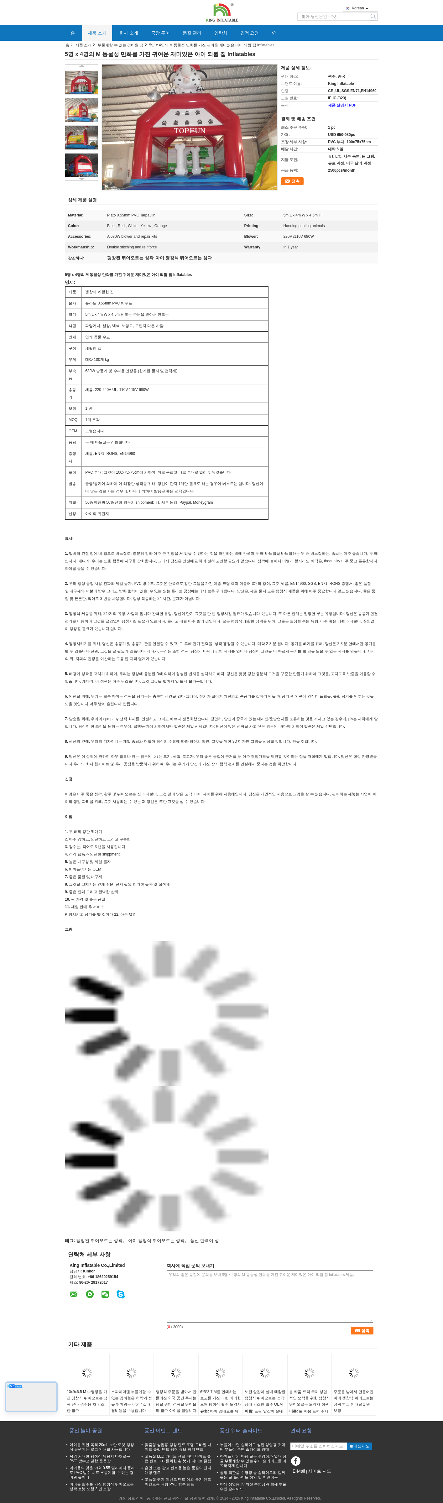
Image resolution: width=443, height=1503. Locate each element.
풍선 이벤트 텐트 (163, 1430)
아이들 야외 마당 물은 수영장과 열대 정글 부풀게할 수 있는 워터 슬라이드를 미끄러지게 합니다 (253, 1461)
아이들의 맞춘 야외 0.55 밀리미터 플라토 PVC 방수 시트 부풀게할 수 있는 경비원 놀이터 (102, 1473)
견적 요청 (249, 32)
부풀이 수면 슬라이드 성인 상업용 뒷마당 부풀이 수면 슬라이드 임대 (252, 1447)
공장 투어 (160, 32)
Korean (360, 8)
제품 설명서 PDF (342, 105)
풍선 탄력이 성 (204, 1240)
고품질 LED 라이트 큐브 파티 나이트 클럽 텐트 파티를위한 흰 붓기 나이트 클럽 (178, 1458)
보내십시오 (359, 1446)
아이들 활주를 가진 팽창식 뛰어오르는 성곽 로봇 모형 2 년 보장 (102, 1486)
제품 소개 (97, 32)
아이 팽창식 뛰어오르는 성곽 (156, 1240)
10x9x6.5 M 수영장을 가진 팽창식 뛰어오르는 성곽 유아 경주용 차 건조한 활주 (87, 1401)
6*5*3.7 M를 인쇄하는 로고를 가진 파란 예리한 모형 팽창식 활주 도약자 (220, 1398)
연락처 (220, 32)
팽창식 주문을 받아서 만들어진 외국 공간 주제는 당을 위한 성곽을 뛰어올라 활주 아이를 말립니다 (176, 1401)
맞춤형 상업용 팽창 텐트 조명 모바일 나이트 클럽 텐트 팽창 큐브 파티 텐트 (178, 1447)
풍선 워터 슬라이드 (241, 1430)
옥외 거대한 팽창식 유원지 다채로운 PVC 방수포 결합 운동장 (100, 1458)
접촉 (295, 181)
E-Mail (299, 1471)
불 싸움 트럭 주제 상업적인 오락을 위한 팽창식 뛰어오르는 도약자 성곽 (309, 1398)
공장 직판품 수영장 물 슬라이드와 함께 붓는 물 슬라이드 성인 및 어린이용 (252, 1475)
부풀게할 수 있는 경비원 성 (120, 45)
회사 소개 (128, 32)
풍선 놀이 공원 (85, 1430)
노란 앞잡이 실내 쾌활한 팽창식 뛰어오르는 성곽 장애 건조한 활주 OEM (265, 1398)
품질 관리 (192, 32)
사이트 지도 (319, 1471)
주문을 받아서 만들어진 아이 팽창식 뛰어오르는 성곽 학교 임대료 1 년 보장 (353, 1401)
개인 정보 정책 (131, 1498)
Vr (274, 32)
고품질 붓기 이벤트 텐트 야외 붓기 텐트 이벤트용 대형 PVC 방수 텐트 (178, 1481)
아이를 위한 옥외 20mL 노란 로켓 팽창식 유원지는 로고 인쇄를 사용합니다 (102, 1447)
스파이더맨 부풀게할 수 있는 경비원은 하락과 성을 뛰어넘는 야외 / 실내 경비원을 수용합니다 (131, 1401)
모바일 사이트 (304, 1479)
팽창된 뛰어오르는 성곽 (99, 1240)
